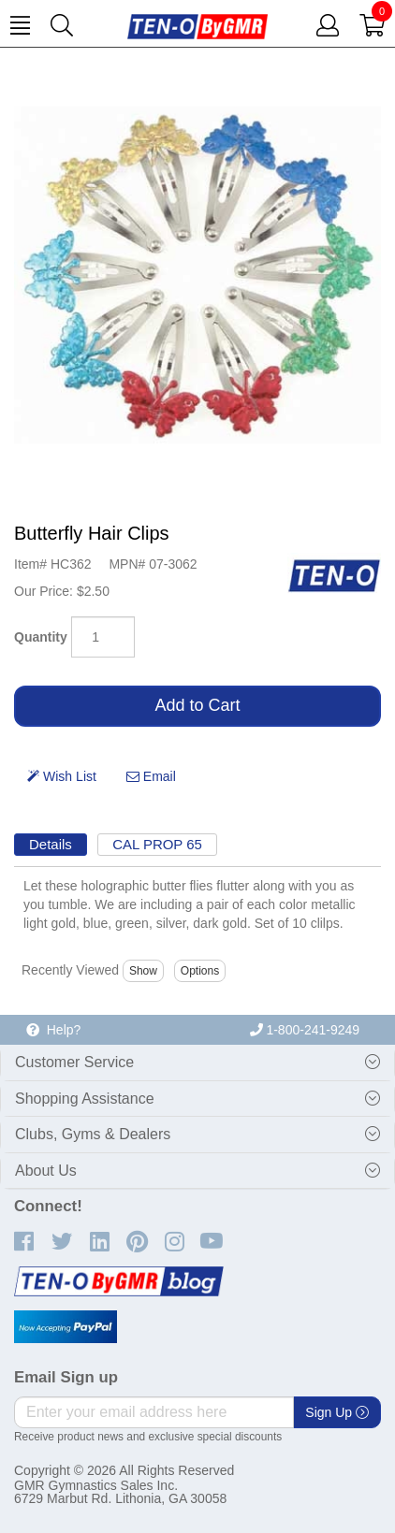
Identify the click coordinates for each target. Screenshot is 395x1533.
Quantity (40, 636)
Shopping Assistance (84, 1098)
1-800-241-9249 (305, 1029)
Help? (53, 1029)
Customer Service (74, 1062)
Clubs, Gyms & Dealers (92, 1134)
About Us (46, 1171)
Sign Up (337, 1412)
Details (50, 844)
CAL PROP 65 (157, 844)
